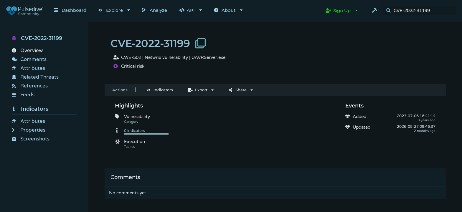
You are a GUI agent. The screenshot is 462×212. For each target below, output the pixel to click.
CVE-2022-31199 (37, 38)
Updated (361, 127)
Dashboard (70, 10)
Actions (120, 89)
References (30, 86)
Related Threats (35, 77)
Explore (110, 10)
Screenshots (31, 139)
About (224, 10)
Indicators (30, 109)
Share (238, 89)
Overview (27, 50)
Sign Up (338, 10)
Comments (29, 59)
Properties (28, 130)
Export (197, 89)
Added (359, 116)
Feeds (23, 95)
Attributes (28, 68)
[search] (421, 10)
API (187, 10)
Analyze (154, 10)
